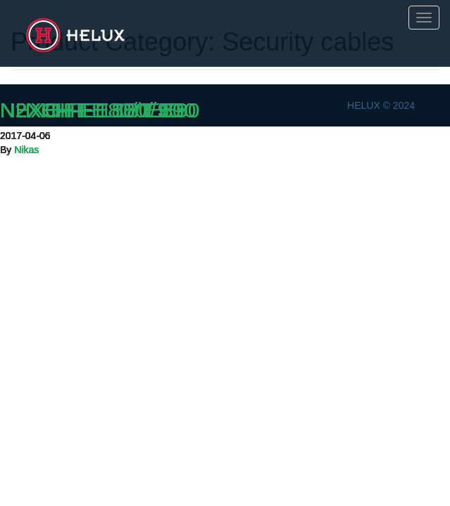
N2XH (28, 110)
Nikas (26, 149)
